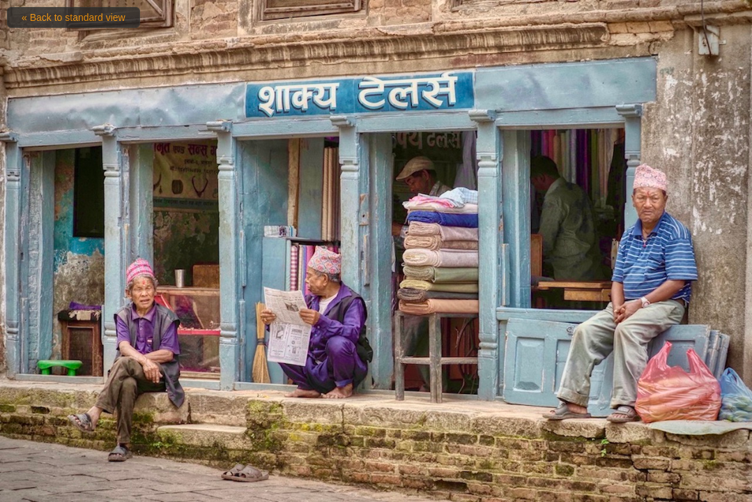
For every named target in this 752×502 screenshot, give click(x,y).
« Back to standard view (73, 17)
